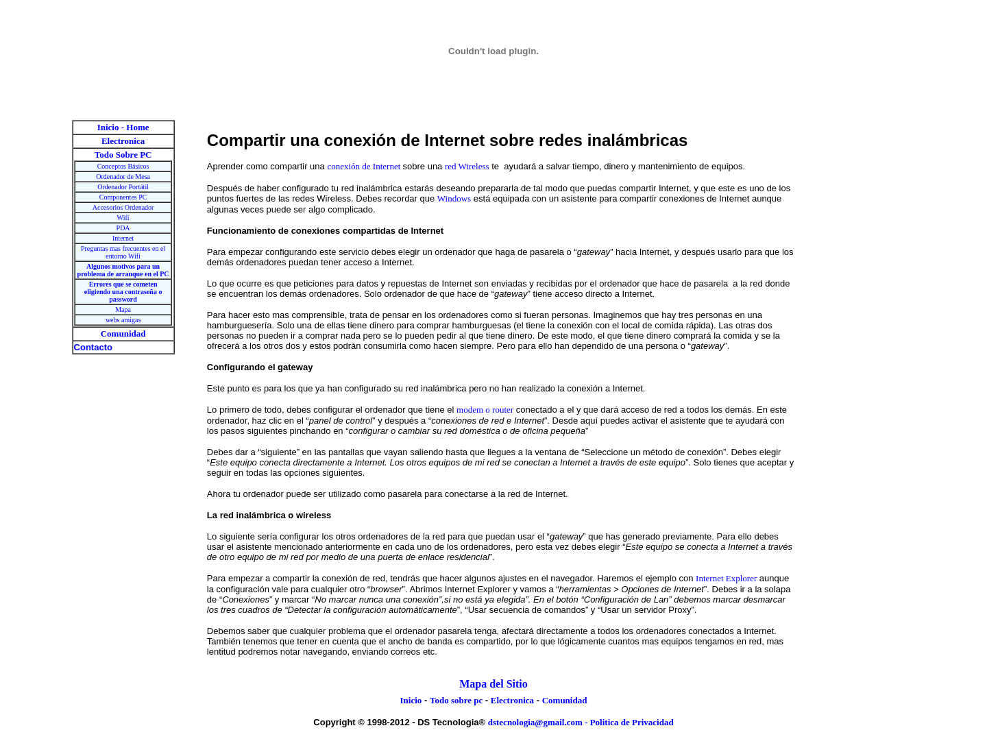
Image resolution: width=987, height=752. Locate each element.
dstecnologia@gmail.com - (539, 722)
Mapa (123, 309)
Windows (454, 198)
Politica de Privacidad (632, 722)
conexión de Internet (364, 166)
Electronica (512, 700)
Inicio (411, 700)
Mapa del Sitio (493, 684)
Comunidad (564, 700)
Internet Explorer (726, 578)
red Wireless (467, 166)
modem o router (484, 409)
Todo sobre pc (456, 700)
